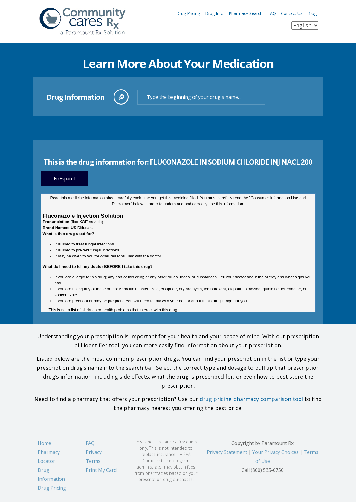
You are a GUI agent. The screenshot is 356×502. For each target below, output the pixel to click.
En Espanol (64, 178)
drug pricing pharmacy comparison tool (251, 399)
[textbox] (201, 97)
